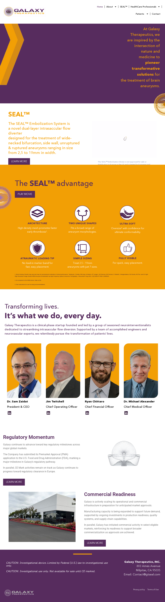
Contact (156, 13)
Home (100, 6)
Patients (142, 14)
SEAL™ (123, 6)
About (111, 6)
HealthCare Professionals (145, 6)
